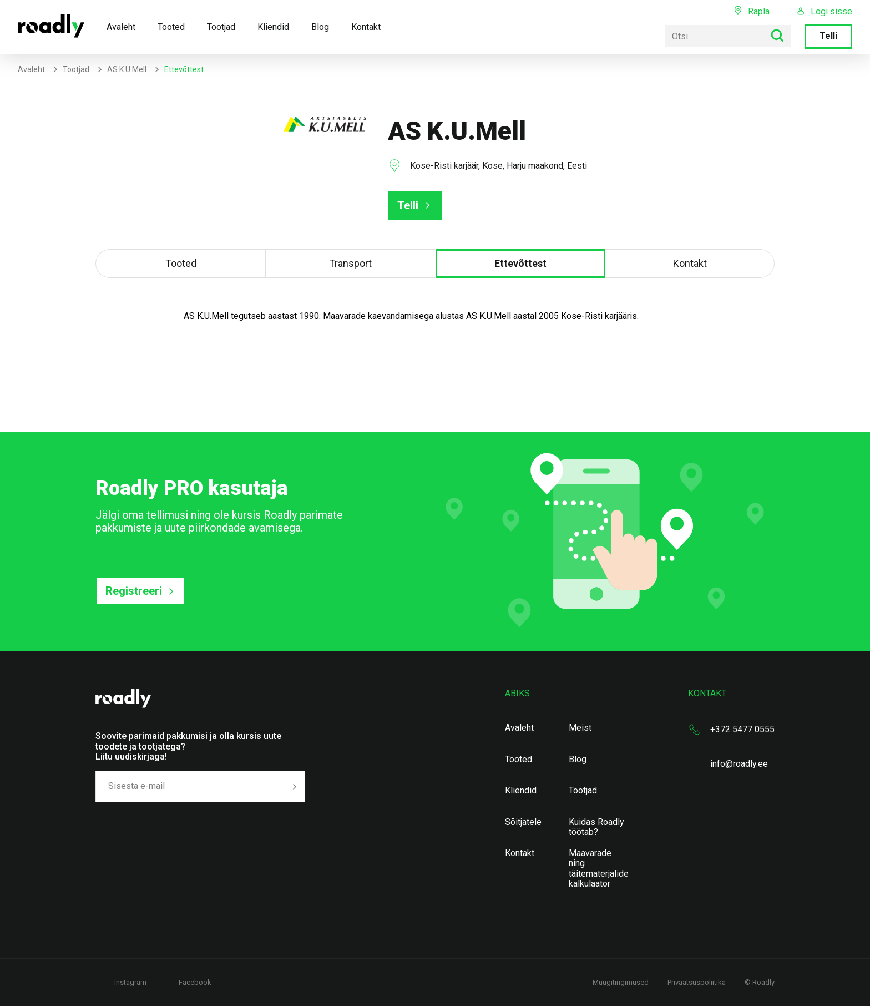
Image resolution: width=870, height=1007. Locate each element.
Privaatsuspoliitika (696, 982)
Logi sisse (831, 12)
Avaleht (121, 27)
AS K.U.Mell (126, 69)
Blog (320, 27)
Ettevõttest (520, 263)
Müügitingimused (621, 982)
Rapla (759, 11)
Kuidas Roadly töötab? (596, 827)
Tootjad (221, 27)
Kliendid (273, 27)
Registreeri (133, 591)
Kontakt (366, 27)
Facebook (195, 982)
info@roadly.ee (739, 763)
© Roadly (760, 982)
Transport (350, 263)
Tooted (171, 27)
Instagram (130, 982)
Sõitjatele (523, 822)
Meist (580, 728)
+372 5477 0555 (742, 729)
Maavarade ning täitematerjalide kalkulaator (599, 868)
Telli (828, 36)
